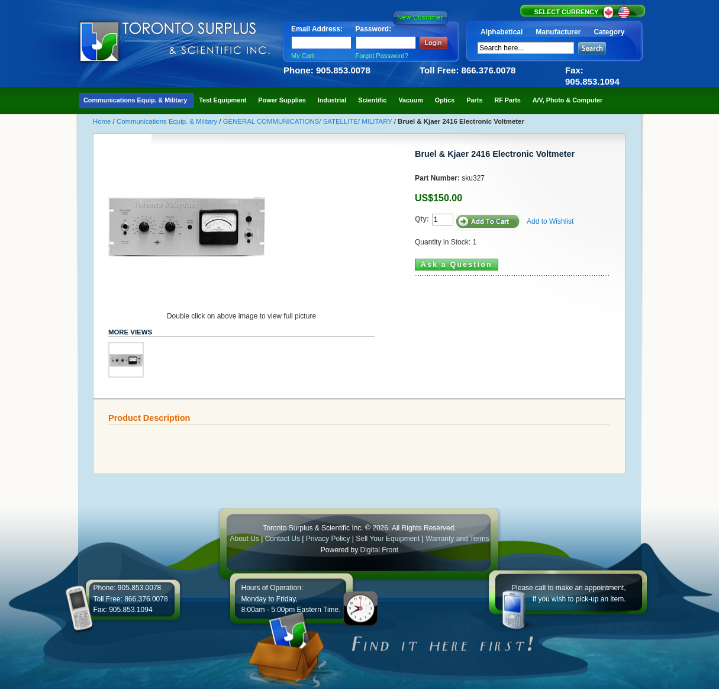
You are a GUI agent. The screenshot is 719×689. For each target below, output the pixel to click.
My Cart (302, 55)
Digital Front (379, 550)
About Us (244, 539)
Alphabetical (502, 32)
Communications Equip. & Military (168, 121)
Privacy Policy (328, 539)
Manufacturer (558, 32)
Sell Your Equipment (388, 539)
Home (103, 121)
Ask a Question (456, 264)
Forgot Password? (382, 55)
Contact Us (282, 539)
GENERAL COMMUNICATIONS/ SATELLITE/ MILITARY (308, 121)
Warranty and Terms (457, 539)
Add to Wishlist (550, 221)
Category (609, 32)
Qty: (422, 219)
